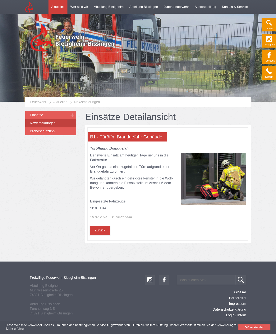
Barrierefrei (237, 298)
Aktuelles (58, 7)
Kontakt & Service (235, 7)
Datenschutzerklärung (229, 309)
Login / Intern (236, 315)
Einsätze (36, 115)
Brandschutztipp (42, 131)
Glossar (240, 292)
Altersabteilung (205, 7)
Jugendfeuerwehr (176, 7)
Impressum (237, 304)
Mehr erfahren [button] (15, 328)
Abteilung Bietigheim (109, 7)
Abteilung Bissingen (143, 7)
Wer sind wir (79, 7)
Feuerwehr (38, 102)
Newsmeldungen (87, 102)
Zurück (100, 230)
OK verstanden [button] (254, 327)
